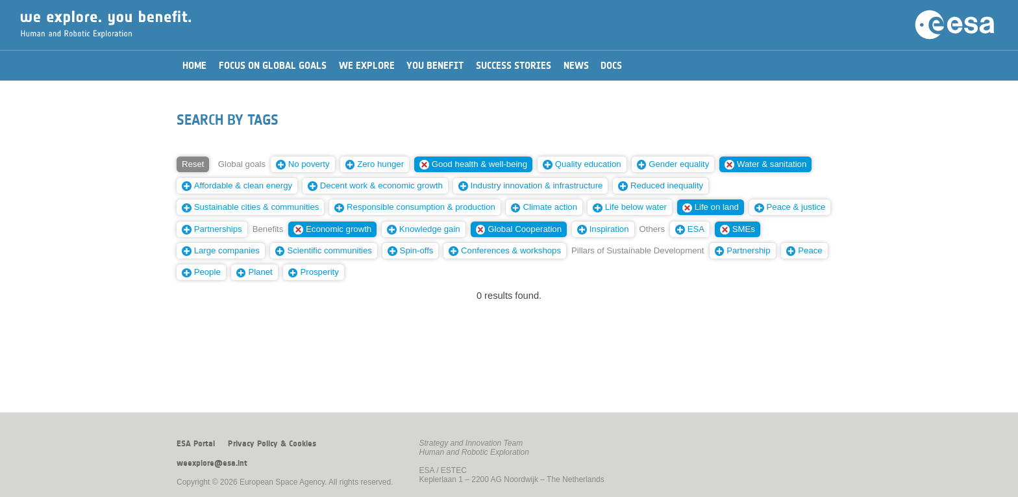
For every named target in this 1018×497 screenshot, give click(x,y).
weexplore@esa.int (212, 463)
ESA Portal (196, 444)
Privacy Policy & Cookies (272, 444)
